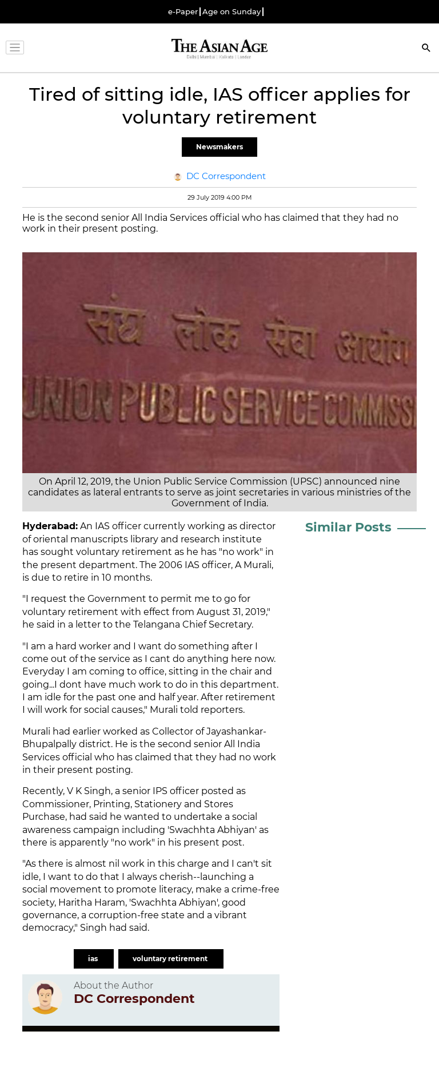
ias (93, 958)
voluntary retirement (171, 958)
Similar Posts (348, 527)
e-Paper (183, 11)
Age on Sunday (231, 11)
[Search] (426, 49)
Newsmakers (219, 146)
